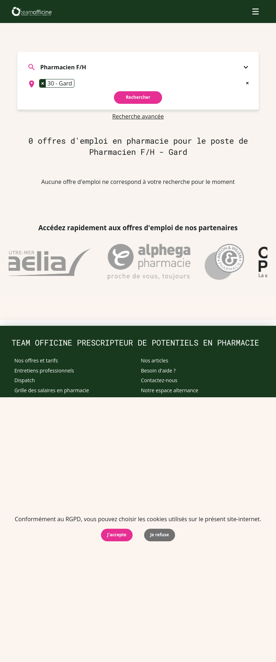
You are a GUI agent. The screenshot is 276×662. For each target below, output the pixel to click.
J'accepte (116, 535)
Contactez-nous (159, 380)
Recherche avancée (138, 116)
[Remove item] (43, 83)
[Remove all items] (247, 82)
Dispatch (24, 380)
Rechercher (138, 97)
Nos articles (154, 360)
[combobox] (138, 84)
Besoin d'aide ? (158, 370)
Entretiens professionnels (44, 370)
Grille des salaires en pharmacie (51, 390)
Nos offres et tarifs (36, 360)
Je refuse (159, 535)
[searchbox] (78, 84)
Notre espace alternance (169, 390)
